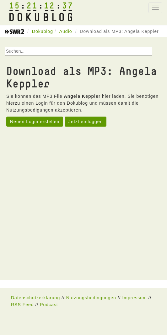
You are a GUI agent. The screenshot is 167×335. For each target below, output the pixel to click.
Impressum (134, 297)
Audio (65, 31)
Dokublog (42, 31)
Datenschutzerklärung (35, 297)
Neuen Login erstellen (34, 121)
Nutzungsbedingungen (91, 297)
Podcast (49, 304)
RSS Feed (22, 304)
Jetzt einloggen (85, 121)
